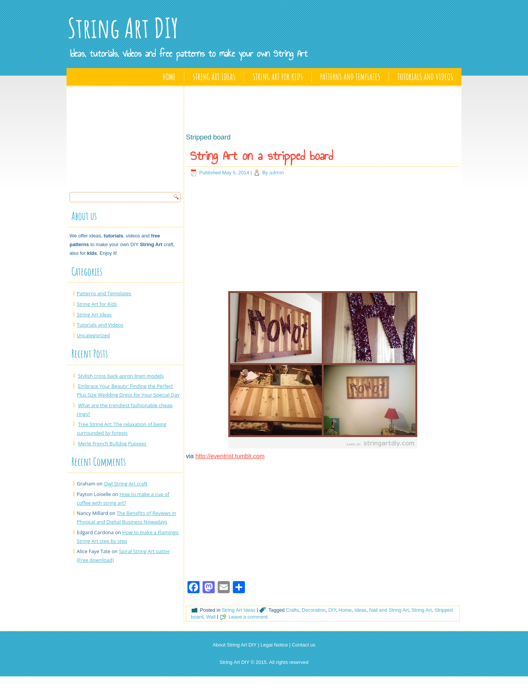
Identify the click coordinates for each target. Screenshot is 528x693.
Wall (210, 617)
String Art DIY (123, 28)
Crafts (292, 610)
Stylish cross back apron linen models (121, 375)
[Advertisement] (126, 137)
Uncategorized (93, 335)
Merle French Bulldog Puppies (112, 443)
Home (169, 76)
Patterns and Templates (350, 76)
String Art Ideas (214, 76)
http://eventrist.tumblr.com (230, 456)
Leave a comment (248, 617)
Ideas (361, 610)
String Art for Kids (277, 76)
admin (276, 172)
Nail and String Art (389, 610)
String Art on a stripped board (261, 156)
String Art (422, 610)
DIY (332, 610)
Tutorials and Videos (425, 76)
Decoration (314, 610)
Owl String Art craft (125, 483)
